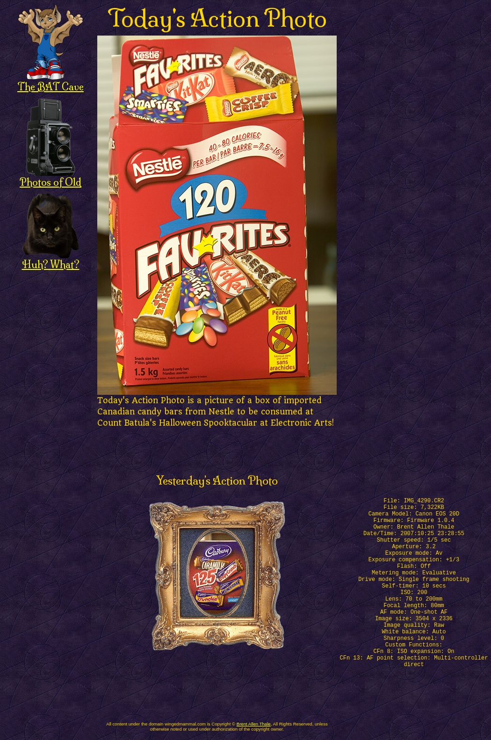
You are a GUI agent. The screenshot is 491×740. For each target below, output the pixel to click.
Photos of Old (50, 177)
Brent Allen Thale (254, 723)
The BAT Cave (50, 82)
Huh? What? (50, 259)
